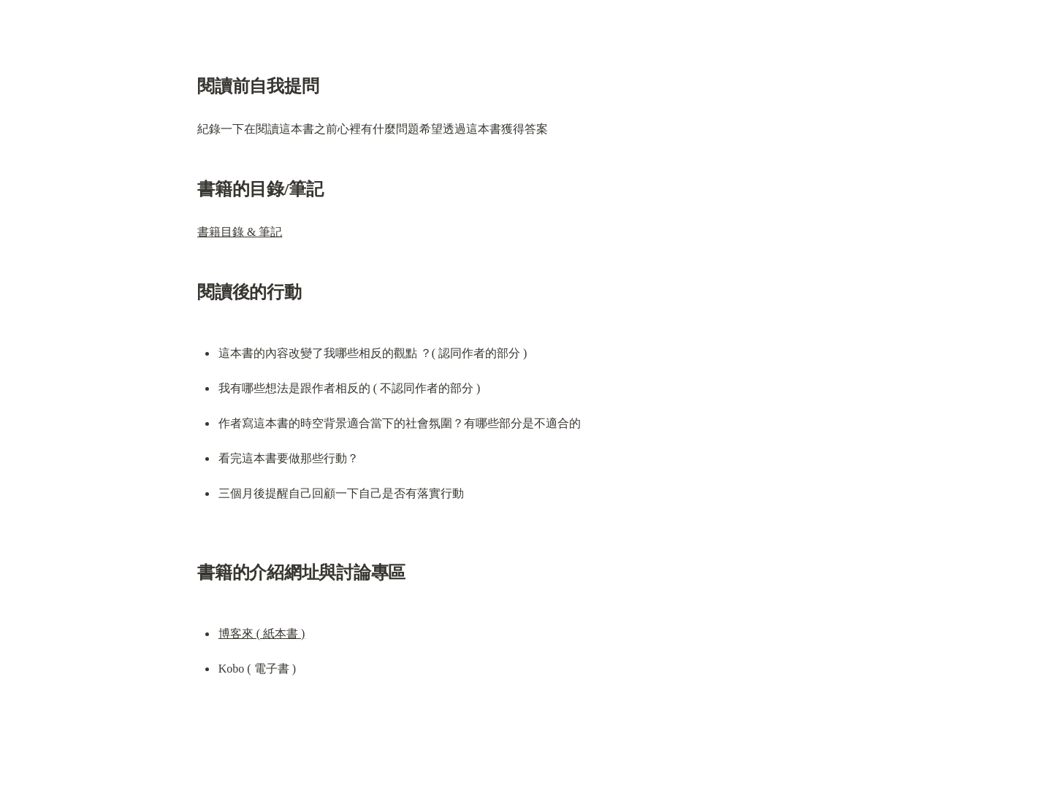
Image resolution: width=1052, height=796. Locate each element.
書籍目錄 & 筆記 (239, 232)
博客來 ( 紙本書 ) (261, 633)
